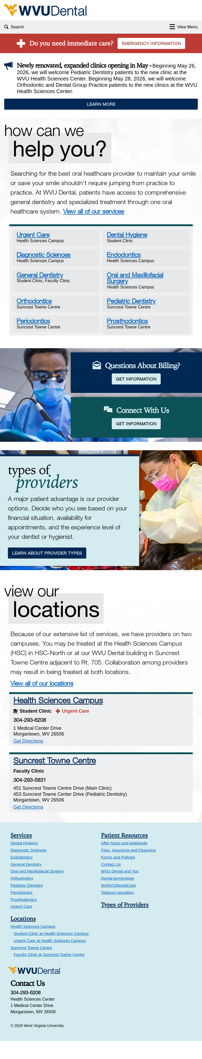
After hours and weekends (124, 861)
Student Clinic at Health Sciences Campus (51, 951)
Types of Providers (125, 922)
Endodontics (22, 875)
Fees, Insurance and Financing (128, 868)
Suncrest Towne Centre (56, 778)
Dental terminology (117, 896)
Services (21, 853)
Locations (23, 936)
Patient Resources (124, 853)
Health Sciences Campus (59, 718)
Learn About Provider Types (48, 570)
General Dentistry (26, 882)
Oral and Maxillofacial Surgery (37, 889)
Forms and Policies (118, 875)
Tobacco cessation (117, 910)
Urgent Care (21, 924)
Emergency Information (151, 43)
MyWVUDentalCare (118, 903)
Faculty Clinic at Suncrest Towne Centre (49, 972)
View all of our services (93, 211)
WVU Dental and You (120, 889)
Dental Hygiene (24, 861)
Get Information (138, 385)
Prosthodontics (24, 917)
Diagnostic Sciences (29, 868)
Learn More (101, 104)
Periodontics (22, 910)
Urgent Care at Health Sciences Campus (50, 958)
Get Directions (30, 759)
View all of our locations (42, 701)
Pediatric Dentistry (27, 903)
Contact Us (111, 882)
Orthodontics (22, 896)
